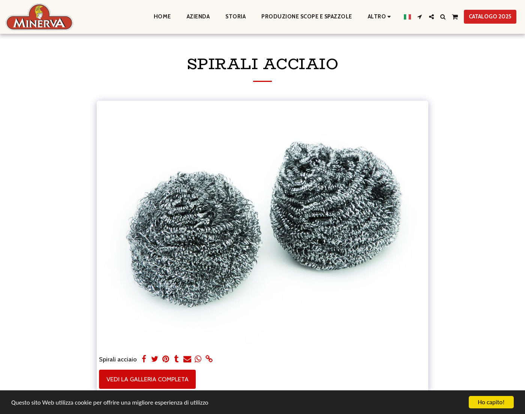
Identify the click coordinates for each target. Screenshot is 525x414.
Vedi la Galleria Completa (147, 379)
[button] (419, 17)
